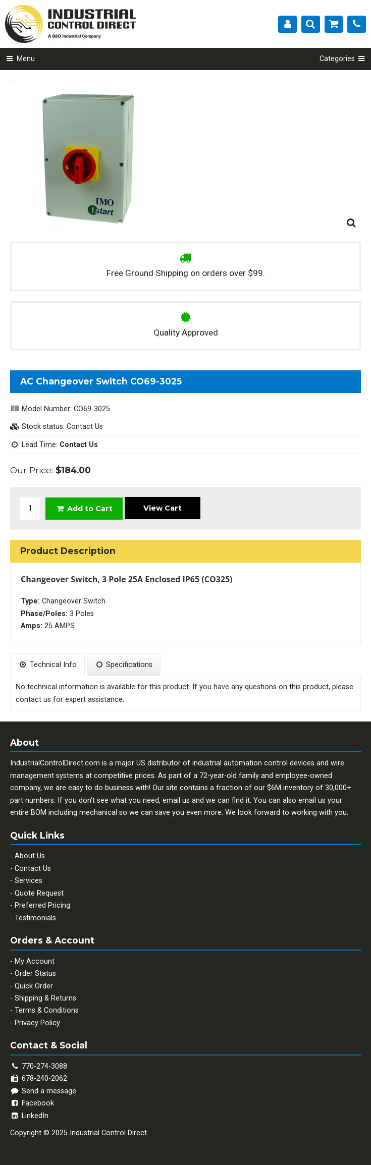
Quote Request (39, 893)
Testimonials (35, 918)
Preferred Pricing (42, 905)
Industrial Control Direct (108, 1133)
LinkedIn (29, 1116)
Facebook (32, 1103)
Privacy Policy (37, 1023)
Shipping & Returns (45, 998)
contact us (33, 699)
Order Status (35, 973)
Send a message (43, 1091)
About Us (30, 856)
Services (28, 880)
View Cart (162, 508)
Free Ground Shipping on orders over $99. (186, 273)
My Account (35, 961)
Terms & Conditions (47, 1010)
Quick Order (34, 986)
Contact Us (33, 868)
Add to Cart (84, 508)
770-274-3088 (44, 1066)
